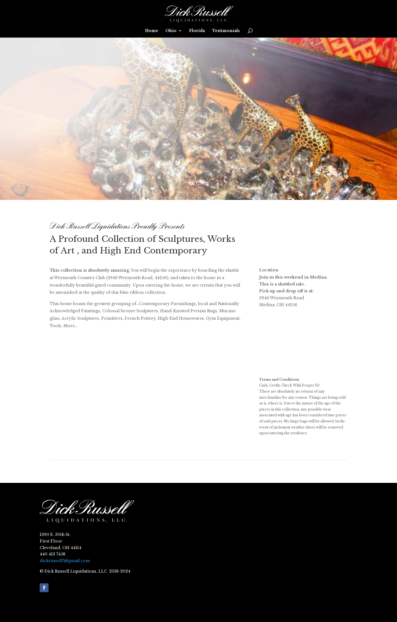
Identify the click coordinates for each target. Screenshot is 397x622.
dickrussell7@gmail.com (65, 560)
